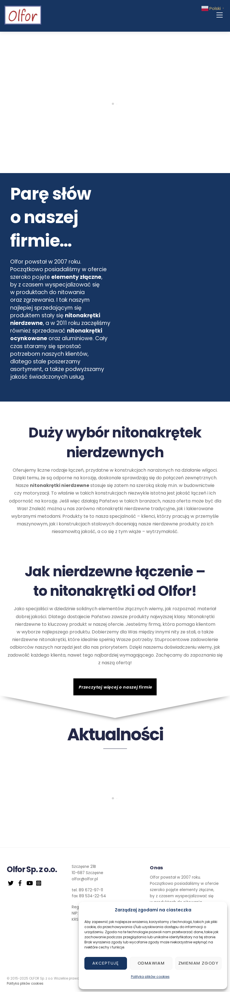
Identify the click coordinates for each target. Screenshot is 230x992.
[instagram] (39, 882)
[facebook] (20, 882)
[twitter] (11, 882)
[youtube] (29, 882)
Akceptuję (105, 963)
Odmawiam (151, 963)
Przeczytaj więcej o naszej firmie (115, 687)
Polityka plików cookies (150, 976)
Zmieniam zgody (198, 963)
